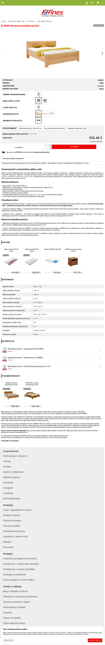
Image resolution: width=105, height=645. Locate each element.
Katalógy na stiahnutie (14, 574)
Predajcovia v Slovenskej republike (21, 564)
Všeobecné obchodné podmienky (20, 596)
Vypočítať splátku (96, 141)
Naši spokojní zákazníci (15, 456)
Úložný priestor (10, 107)
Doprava (7, 612)
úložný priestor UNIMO (10, 225)
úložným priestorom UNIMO (29, 216)
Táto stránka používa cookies (15, 629)
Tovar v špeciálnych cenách (17, 510)
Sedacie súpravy (11, 515)
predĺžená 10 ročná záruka (36, 194)
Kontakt (7, 466)
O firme (7, 461)
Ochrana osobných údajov (16, 602)
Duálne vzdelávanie (13, 472)
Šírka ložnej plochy (11, 101)
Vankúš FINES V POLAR (52, 249)
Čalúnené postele (12, 520)
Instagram (8, 488)
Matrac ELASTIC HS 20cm (11, 250)
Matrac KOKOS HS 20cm (32, 250)
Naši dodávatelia (11, 498)
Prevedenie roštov (11, 114)
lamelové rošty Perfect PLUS (52, 209)
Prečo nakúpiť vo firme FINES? (19, 580)
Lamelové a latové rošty (15, 536)
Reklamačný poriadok (14, 607)
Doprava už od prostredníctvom (27, 152)
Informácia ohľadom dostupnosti (13, 158)
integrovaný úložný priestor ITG (34, 225)
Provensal (8, 547)
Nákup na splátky (12, 618)
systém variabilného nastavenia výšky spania (17, 176)
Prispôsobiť (9, 640)
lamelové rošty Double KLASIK (55, 214)
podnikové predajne (21, 413)
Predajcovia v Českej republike (19, 569)
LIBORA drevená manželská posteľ (11, 384)
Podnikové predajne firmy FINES (20, 558)
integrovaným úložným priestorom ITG (58, 216)
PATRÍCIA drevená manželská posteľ (32, 384)
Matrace (7, 542)
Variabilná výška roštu (12, 121)
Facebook (8, 482)
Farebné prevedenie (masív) (14, 94)
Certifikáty (8, 493)
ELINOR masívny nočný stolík (73, 250)
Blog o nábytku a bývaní (15, 591)
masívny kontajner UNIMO (55, 228)
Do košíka (74, 147)
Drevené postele (11, 526)
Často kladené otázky (14, 623)
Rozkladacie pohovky (14, 531)
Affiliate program (11, 477)
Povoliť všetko (95, 640)
